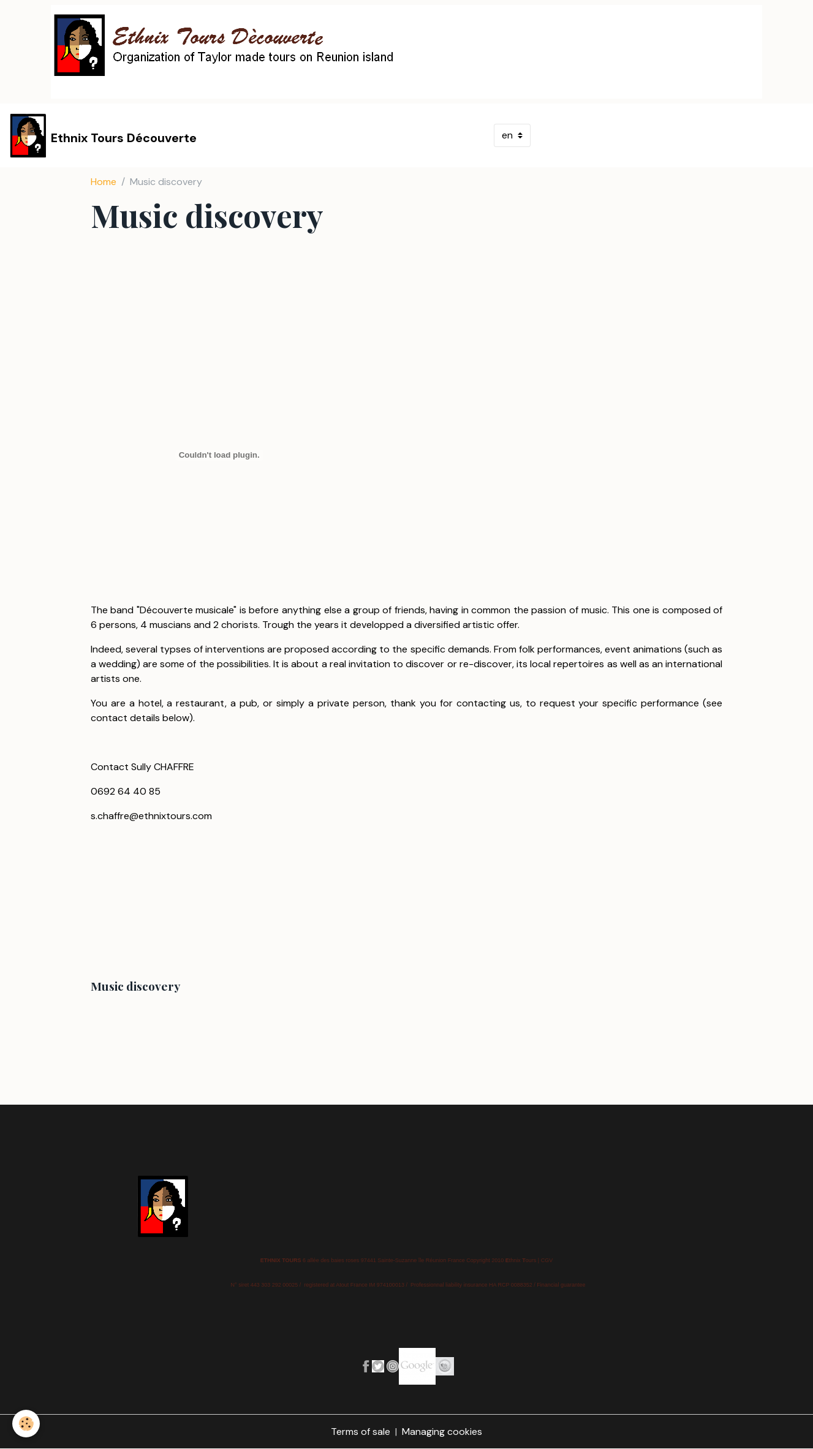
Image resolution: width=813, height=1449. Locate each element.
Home (103, 181)
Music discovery (135, 986)
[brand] (103, 135)
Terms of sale (360, 1431)
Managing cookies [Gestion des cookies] (442, 1431)
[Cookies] (26, 1423)
